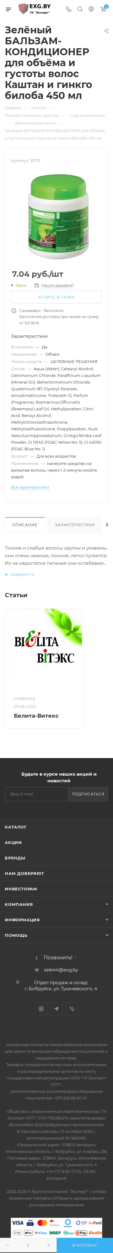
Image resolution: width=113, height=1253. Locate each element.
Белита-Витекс (36, 716)
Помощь (16, 935)
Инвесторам (21, 888)
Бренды (15, 857)
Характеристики (75, 525)
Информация (22, 919)
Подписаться (88, 794)
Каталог (16, 827)
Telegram (56, 1008)
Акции (13, 842)
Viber (71, 1008)
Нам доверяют (24, 873)
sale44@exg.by (61, 970)
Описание (24, 525)
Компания (19, 904)
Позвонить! (58, 957)
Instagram (41, 1008)
